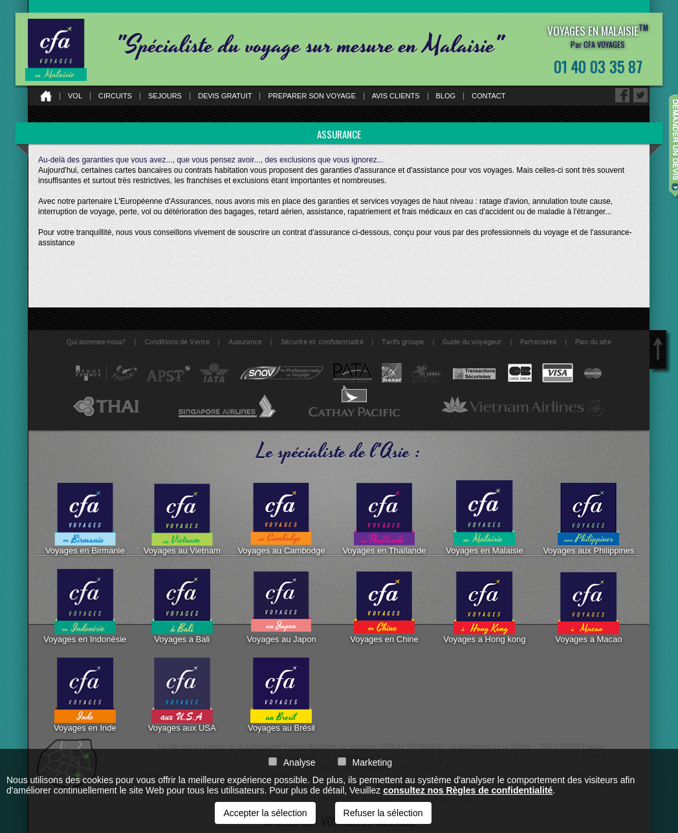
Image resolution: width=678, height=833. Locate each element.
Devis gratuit (225, 96)
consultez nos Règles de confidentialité (467, 790)
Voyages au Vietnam (182, 517)
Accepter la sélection (265, 813)
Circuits (115, 96)
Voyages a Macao (588, 606)
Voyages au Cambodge (281, 517)
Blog (446, 96)
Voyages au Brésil (281, 695)
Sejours (165, 96)
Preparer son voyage (311, 96)
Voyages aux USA (182, 695)
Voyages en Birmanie (85, 517)
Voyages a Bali (182, 606)
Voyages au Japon (281, 606)
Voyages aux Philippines (588, 517)
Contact (488, 96)
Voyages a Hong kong (484, 606)
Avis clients (396, 96)
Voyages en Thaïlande (384, 517)
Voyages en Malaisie (484, 517)
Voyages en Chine (384, 606)
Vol (75, 96)
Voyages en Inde (85, 695)
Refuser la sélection (383, 813)
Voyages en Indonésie (84, 606)
